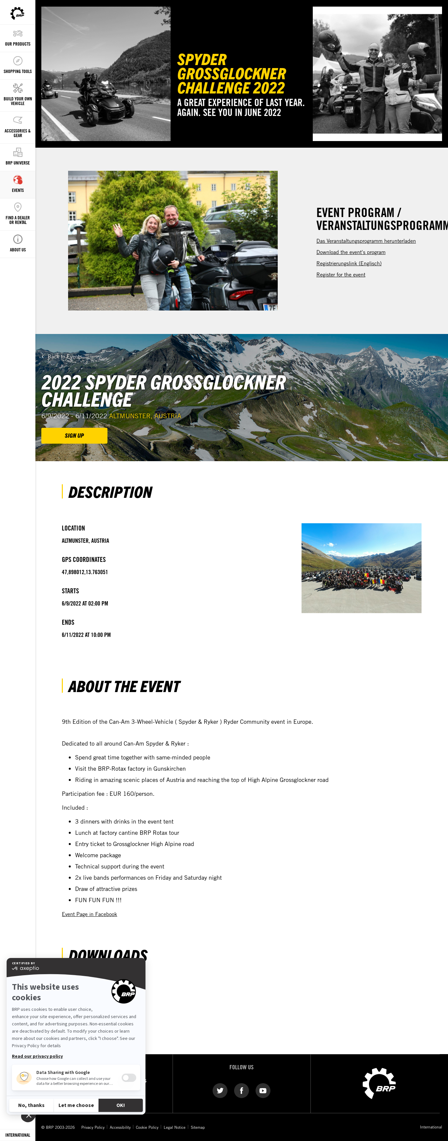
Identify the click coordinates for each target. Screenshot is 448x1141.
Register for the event (340, 274)
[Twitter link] (220, 1090)
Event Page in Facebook (89, 914)
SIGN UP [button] (74, 435)
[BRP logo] (379, 1083)
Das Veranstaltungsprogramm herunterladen (366, 241)
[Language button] (17, 1135)
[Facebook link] (241, 1090)
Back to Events (65, 356)
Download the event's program (351, 252)
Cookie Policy (147, 1127)
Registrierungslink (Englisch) (349, 263)
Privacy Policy (92, 1127)
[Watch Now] (377, 74)
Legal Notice (174, 1127)
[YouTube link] (263, 1090)
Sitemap (198, 1127)
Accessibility (120, 1127)
